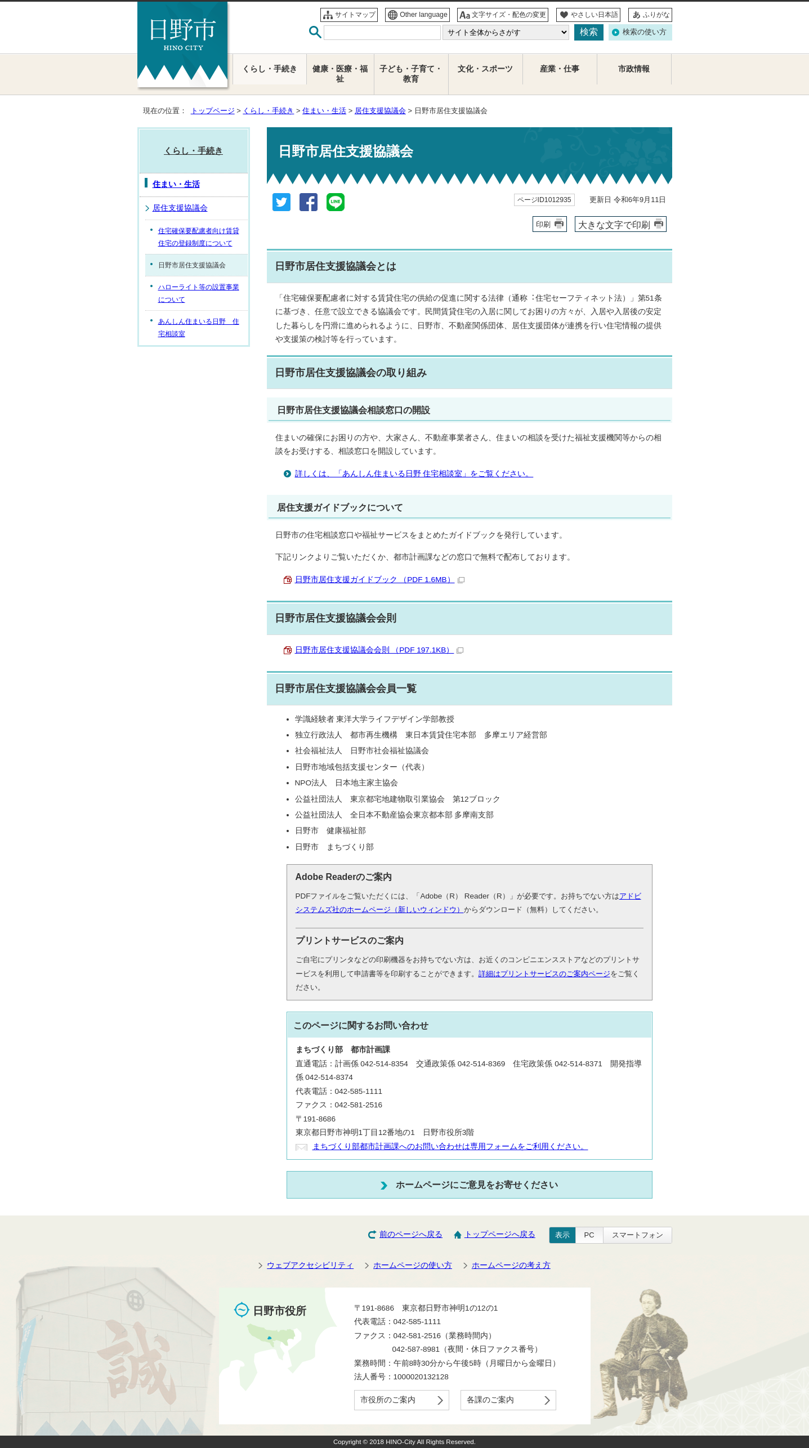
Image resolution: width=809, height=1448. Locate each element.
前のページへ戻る (411, 1234)
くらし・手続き (268, 110)
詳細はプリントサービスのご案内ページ (544, 973)
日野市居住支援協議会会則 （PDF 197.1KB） (379, 650)
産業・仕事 (559, 69)
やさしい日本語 (594, 14)
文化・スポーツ (485, 69)
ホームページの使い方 (412, 1265)
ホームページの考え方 (511, 1265)
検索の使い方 (645, 32)
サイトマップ (355, 14)
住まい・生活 (324, 110)
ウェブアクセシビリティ (310, 1265)
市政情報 (634, 69)
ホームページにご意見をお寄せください (477, 1184)
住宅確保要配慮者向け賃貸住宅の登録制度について (198, 237)
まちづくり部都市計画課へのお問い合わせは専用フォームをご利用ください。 (450, 1146)
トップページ (213, 110)
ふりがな (656, 14)
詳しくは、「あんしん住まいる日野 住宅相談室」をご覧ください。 (414, 474)
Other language (424, 14)
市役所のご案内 (387, 1400)
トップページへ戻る (499, 1234)
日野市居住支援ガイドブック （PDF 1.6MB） (379, 579)
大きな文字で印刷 (614, 225)
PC (589, 1235)
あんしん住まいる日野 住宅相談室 (198, 328)
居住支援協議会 (380, 110)
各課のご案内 (490, 1400)
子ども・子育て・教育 (411, 74)
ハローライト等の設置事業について (198, 293)
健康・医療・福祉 (340, 74)
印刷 (543, 224)
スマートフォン (637, 1235)
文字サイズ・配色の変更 (509, 14)
